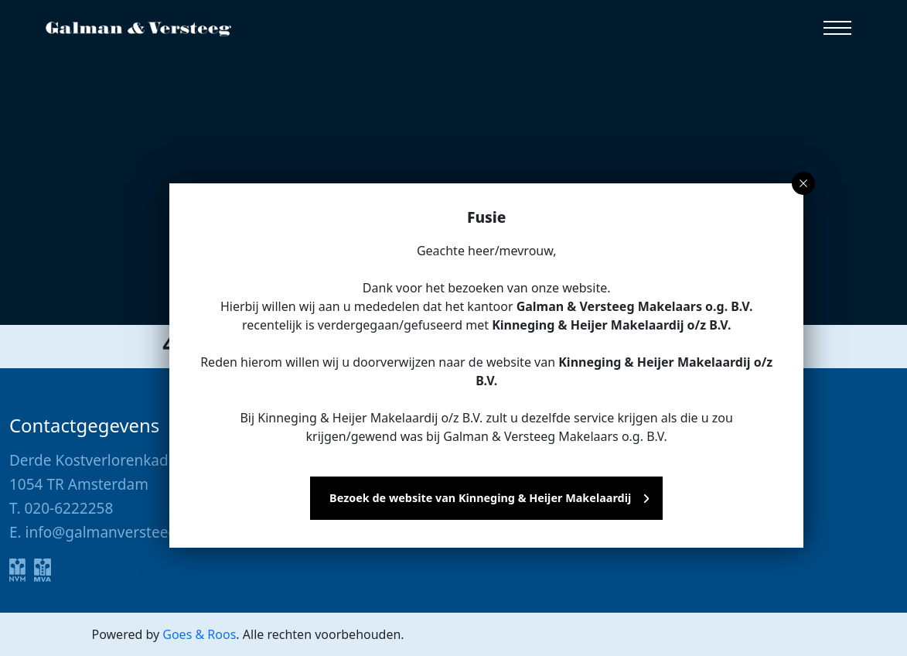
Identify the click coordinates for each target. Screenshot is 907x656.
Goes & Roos (199, 634)
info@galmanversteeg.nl (110, 532)
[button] (837, 28)
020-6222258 (68, 508)
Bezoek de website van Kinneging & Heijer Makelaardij (480, 497)
